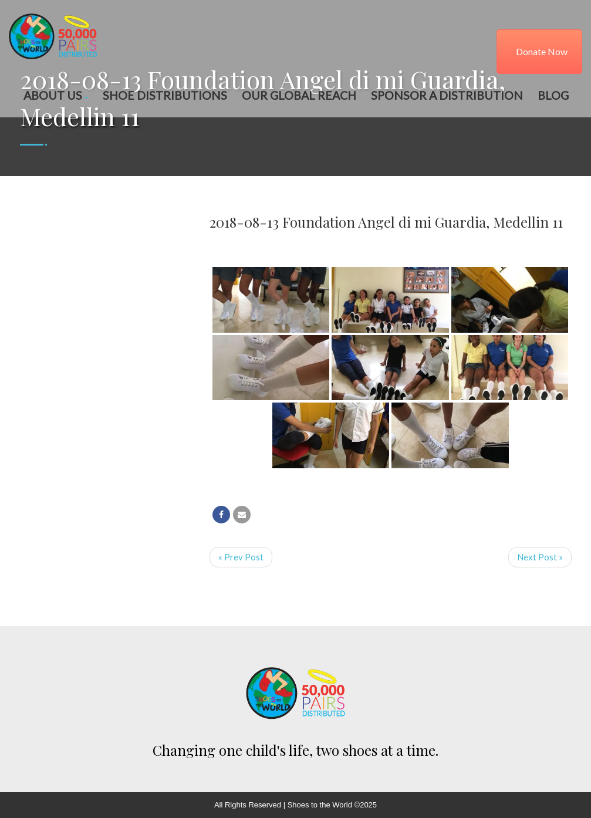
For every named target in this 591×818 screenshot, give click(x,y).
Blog (553, 95)
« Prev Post (241, 557)
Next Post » (540, 557)
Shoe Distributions (165, 95)
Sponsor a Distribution (447, 95)
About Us (55, 95)
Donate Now (542, 51)
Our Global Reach (299, 95)
